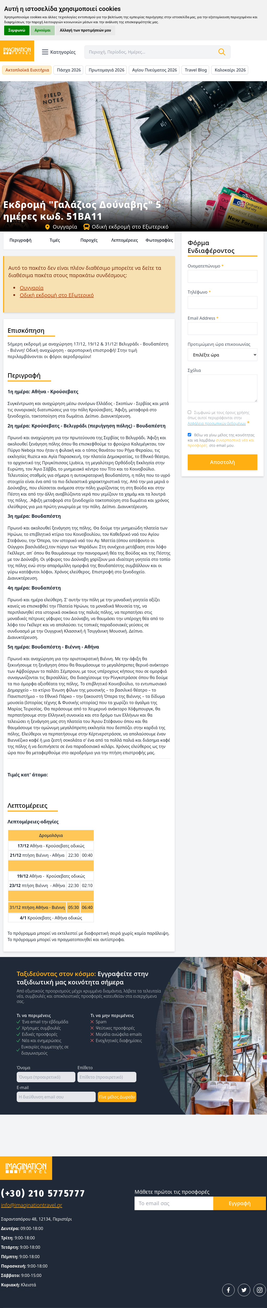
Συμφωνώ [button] (16, 30)
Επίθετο (85, 1068)
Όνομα (23, 1068)
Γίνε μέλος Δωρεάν (117, 1097)
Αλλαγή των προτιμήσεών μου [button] (85, 30)
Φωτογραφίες (159, 240)
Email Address (203, 318)
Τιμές (55, 240)
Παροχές (89, 240)
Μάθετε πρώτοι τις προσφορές (172, 1191)
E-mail (23, 1087)
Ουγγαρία (60, 226)
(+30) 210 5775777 (43, 1193)
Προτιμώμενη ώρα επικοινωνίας (219, 344)
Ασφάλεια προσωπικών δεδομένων (217, 423)
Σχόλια (194, 370)
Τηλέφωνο (199, 292)
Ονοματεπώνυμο (206, 266)
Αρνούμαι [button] (43, 30)
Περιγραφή (20, 240)
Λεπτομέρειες (124, 240)
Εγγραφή (240, 1203)
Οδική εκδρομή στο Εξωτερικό (125, 226)
